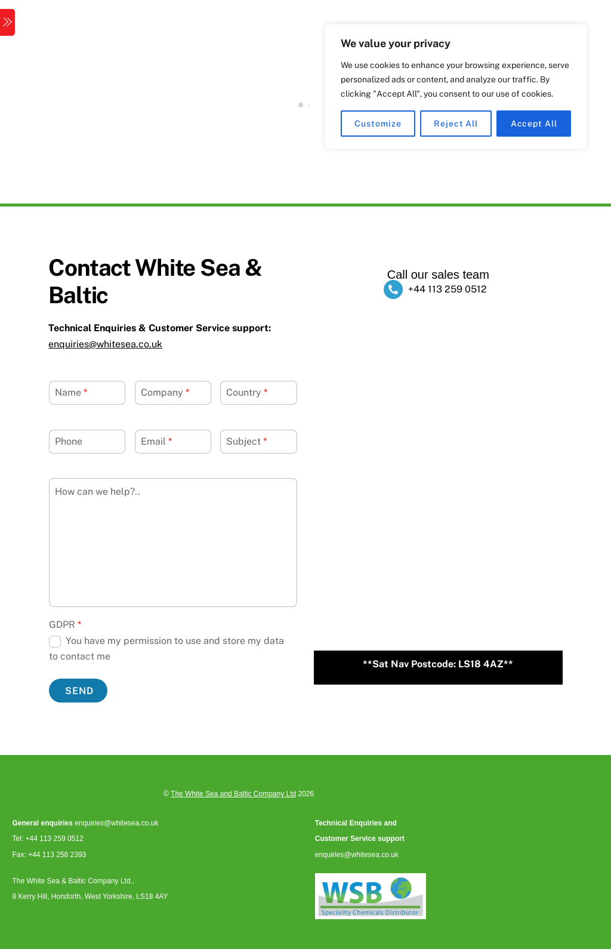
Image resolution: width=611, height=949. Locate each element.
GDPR (65, 624)
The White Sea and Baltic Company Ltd (233, 794)
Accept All (534, 123)
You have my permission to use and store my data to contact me (166, 648)
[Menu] (7, 22)
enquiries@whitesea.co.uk (105, 344)
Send (79, 691)
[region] (456, 86)
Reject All (456, 123)
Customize (377, 123)
